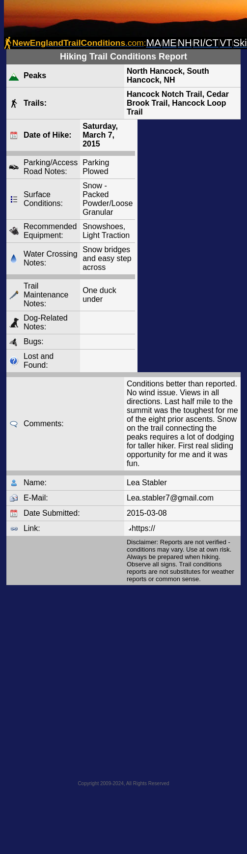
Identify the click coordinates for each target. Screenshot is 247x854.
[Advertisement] (92, 680)
